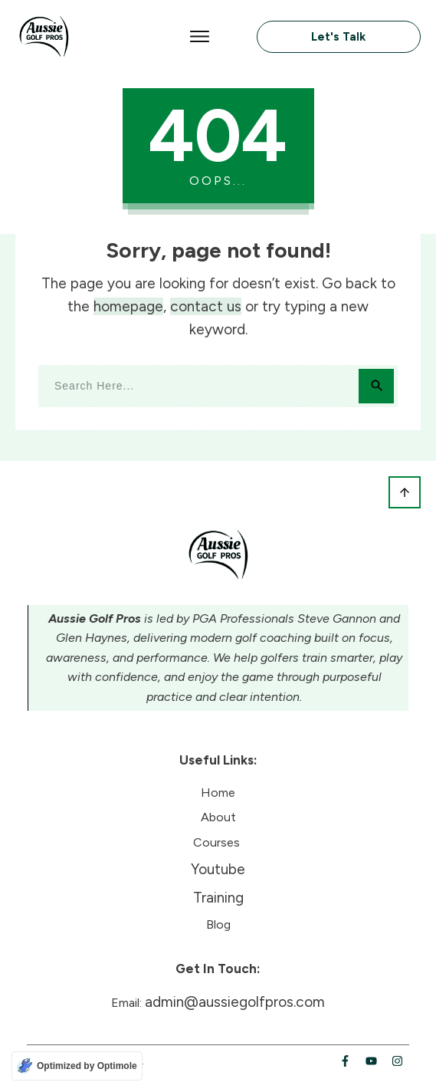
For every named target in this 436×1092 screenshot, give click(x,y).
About (218, 817)
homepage (128, 306)
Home (218, 792)
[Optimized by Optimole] (77, 1065)
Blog (218, 924)
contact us (205, 306)
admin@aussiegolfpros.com (235, 1002)
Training (218, 897)
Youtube (218, 869)
